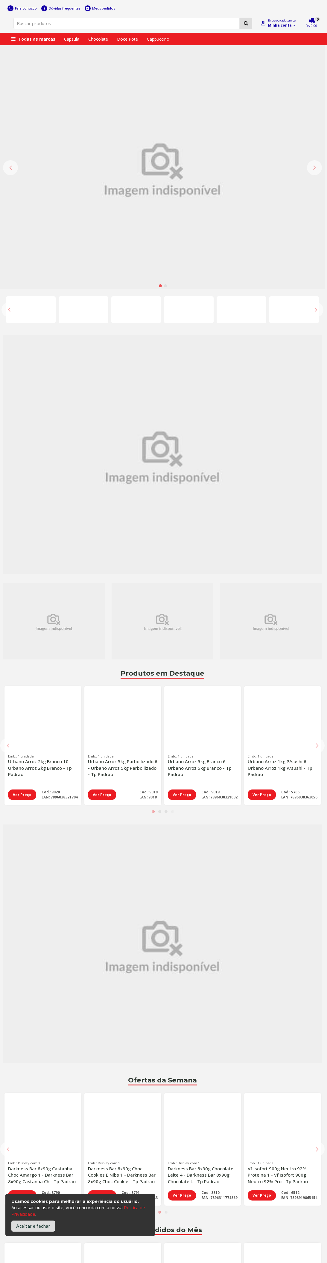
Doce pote (127, 39)
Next (314, 167)
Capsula (71, 39)
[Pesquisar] (246, 23)
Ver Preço (22, 794)
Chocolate (98, 39)
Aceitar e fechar (33, 1226)
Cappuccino (158, 39)
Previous (10, 167)
